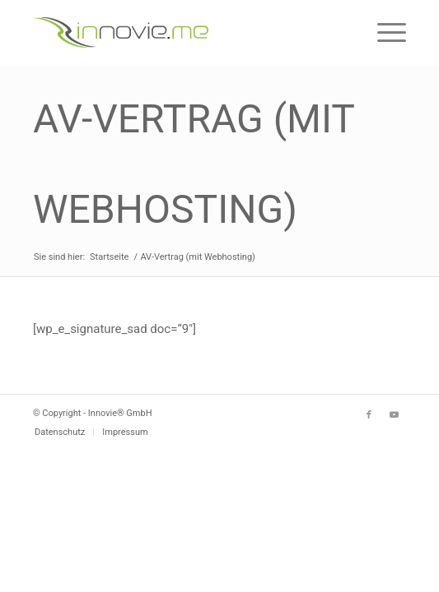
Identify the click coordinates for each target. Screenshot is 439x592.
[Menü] (383, 33)
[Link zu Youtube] (393, 415)
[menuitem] (59, 432)
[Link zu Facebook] (369, 415)
